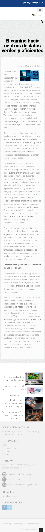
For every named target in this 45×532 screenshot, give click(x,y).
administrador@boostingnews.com (22, 483)
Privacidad (6, 453)
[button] (3, 248)
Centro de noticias (9, 447)
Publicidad (6, 450)
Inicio (4, 444)
